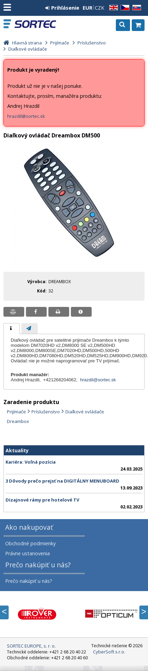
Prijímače (16, 412)
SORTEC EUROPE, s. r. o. (35, 24)
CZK (99, 7)
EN (112, 7)
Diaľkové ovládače (84, 412)
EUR (87, 7)
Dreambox (18, 421)
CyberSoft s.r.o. (109, 652)
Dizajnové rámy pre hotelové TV (42, 500)
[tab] (11, 328)
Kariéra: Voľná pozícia (31, 462)
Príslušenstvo (45, 412)
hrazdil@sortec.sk (26, 116)
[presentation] (11, 328)
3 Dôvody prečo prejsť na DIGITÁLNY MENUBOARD (62, 481)
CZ (124, 7)
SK (135, 7)
